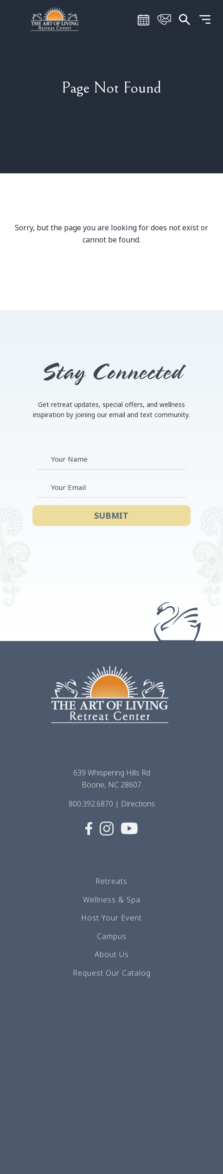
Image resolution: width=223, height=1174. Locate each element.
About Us (112, 962)
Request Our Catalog (112, 980)
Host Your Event (111, 925)
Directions (138, 811)
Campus (112, 944)
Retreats (111, 888)
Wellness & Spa (111, 907)
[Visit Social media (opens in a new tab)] (88, 841)
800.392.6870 (91, 811)
